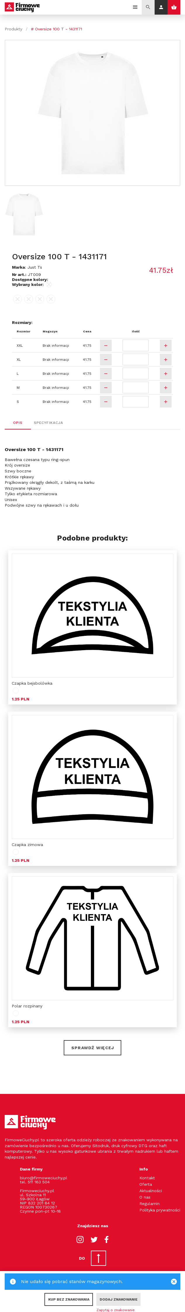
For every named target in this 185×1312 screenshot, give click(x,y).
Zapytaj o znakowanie (115, 1310)
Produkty (13, 29)
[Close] (174, 1282)
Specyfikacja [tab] (48, 423)
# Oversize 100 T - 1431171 (56, 29)
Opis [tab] (18, 423)
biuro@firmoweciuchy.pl (43, 1177)
